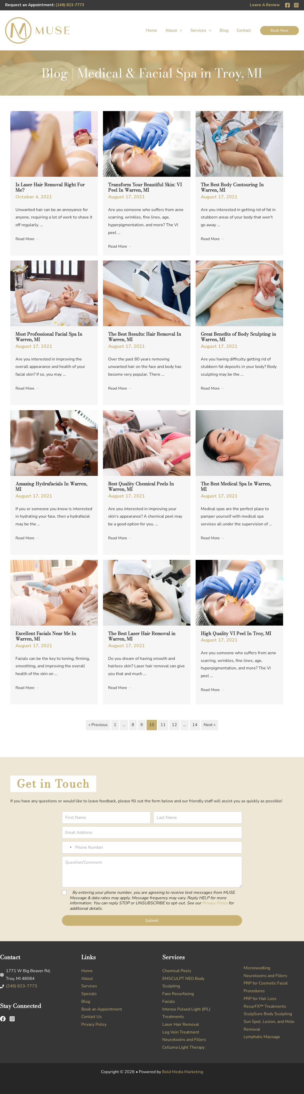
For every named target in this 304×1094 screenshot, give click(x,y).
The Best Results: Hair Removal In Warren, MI (144, 337)
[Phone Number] (152, 847)
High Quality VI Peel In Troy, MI (236, 633)
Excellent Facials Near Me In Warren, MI (45, 636)
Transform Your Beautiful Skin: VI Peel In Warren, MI (145, 187)
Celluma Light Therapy (183, 1047)
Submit (152, 920)
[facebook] (4, 1019)
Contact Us (91, 1017)
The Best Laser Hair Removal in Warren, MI (141, 636)
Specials (89, 994)
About (87, 978)
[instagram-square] (13, 1019)
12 (174, 725)
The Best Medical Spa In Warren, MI (236, 486)
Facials (168, 1001)
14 (194, 725)
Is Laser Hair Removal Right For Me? (50, 187)
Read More (28, 239)
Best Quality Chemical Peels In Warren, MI (141, 486)
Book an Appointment (101, 1009)
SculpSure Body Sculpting (268, 1014)
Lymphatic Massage (262, 1037)
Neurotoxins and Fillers (184, 1039)
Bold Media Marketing (182, 1072)
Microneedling (257, 968)
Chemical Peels (176, 971)
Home (87, 971)
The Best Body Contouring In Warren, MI (232, 187)
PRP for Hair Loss (260, 999)
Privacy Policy (215, 903)
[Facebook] (287, 5)
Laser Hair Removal (180, 1024)
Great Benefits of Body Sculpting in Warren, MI (238, 337)
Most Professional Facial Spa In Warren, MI (48, 337)
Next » (209, 725)
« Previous (98, 725)
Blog (85, 1001)
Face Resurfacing (178, 994)
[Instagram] (296, 5)
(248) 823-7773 (70, 4)
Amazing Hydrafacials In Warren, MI (51, 486)
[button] (179, 30)
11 (163, 725)
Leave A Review (265, 4)
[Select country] (67, 847)
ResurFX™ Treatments (265, 1006)
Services (89, 986)
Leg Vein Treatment (180, 1032)
